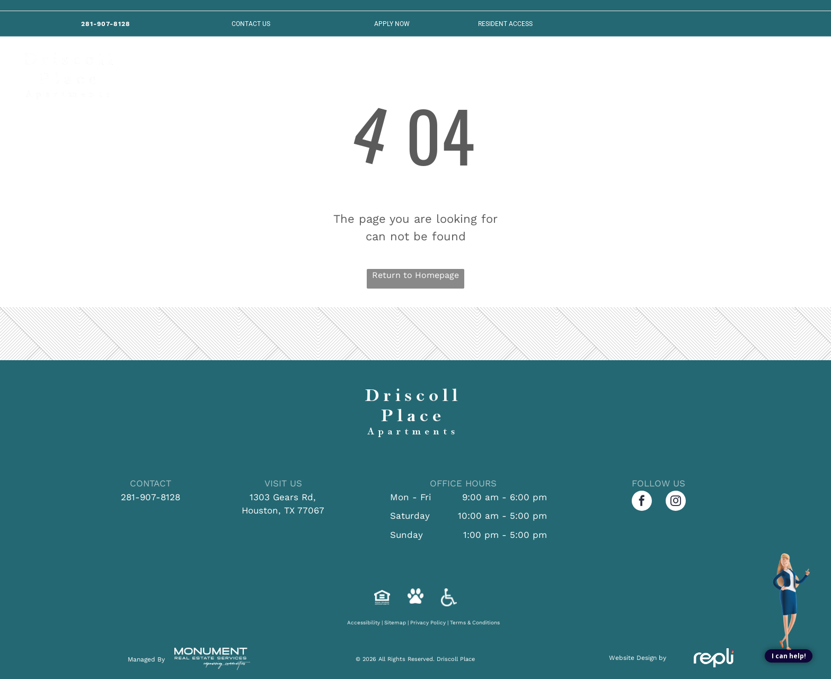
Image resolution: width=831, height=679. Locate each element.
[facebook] (642, 502)
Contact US (251, 24)
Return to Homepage (415, 275)
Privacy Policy (428, 622)
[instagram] (676, 502)
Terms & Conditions (475, 622)
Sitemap (395, 622)
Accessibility (363, 622)
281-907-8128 (150, 497)
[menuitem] (188, 73)
